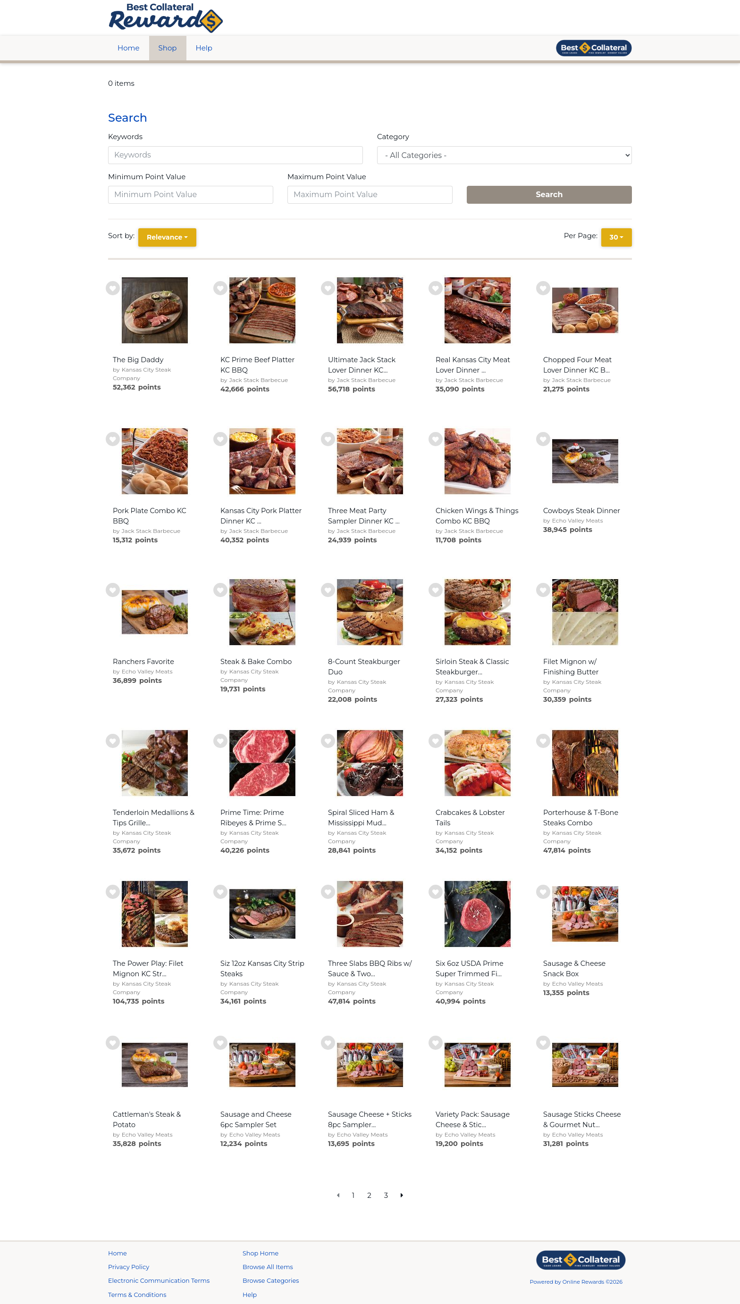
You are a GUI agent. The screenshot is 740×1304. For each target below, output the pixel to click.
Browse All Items (268, 1267)
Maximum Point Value (326, 176)
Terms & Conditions (137, 1294)
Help (204, 47)
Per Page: (582, 235)
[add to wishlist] (113, 288)
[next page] (402, 1196)
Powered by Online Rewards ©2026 (576, 1282)
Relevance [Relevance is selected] (164, 237)
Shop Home (260, 1253)
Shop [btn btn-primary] (168, 47)
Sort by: (123, 235)
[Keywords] (235, 155)
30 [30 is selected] (614, 237)
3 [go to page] (386, 1195)
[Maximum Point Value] (370, 195)
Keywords (125, 136)
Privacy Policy (128, 1267)
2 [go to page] (369, 1195)
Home (129, 47)
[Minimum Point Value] (190, 195)
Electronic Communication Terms (159, 1280)
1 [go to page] (353, 1195)
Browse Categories (271, 1280)
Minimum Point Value (146, 176)
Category (393, 136)
